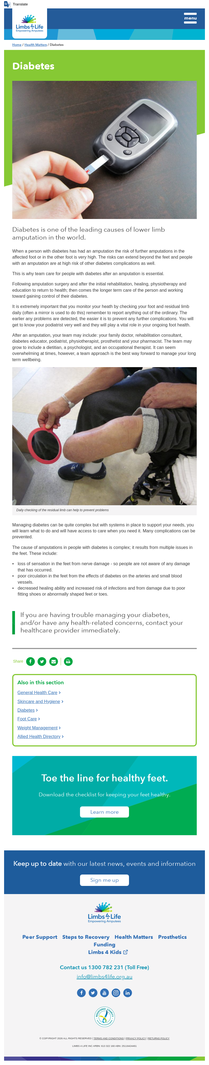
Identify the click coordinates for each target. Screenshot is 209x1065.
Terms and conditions (108, 1038)
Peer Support (39, 937)
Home (16, 45)
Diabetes (26, 710)
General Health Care (37, 692)
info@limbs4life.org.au (105, 976)
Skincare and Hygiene (38, 701)
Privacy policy (136, 1038)
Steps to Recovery (85, 937)
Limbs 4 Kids (104, 952)
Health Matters (35, 45)
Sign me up (104, 880)
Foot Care (27, 719)
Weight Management (37, 728)
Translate (20, 4)
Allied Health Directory (38, 736)
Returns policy (159, 1038)
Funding (104, 944)
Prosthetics (172, 937)
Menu (190, 18)
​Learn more (104, 812)
